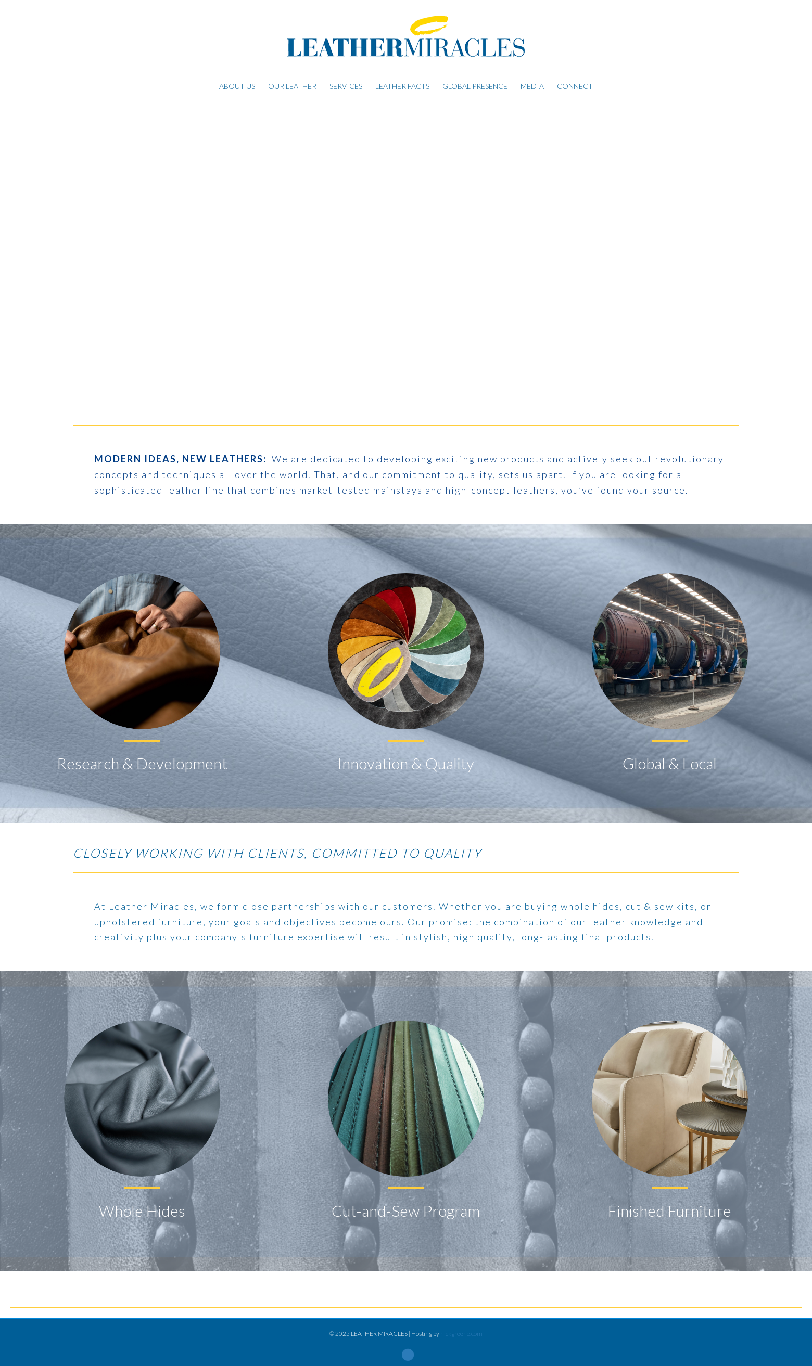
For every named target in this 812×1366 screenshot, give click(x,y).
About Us (237, 86)
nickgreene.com (461, 1333)
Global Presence (475, 86)
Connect (575, 86)
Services (345, 86)
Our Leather (292, 86)
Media (532, 86)
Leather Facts (402, 86)
